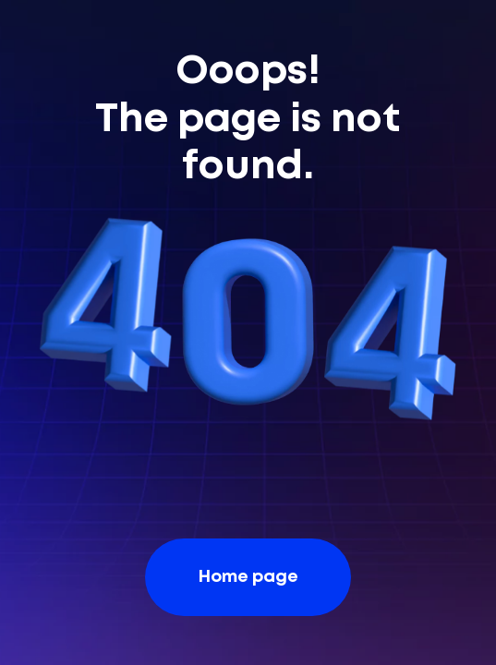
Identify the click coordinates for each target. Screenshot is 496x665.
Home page (248, 577)
